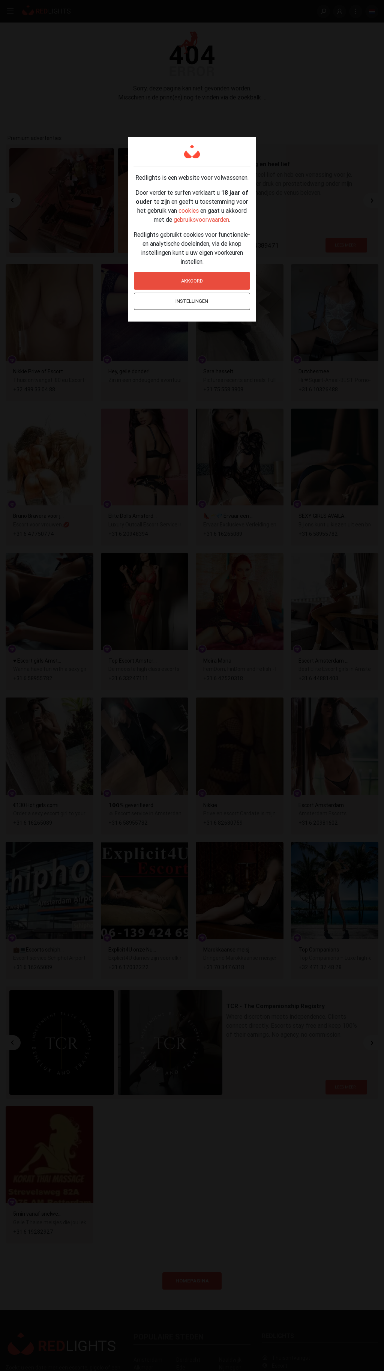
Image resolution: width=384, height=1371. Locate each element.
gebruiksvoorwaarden (201, 219)
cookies (188, 210)
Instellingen (192, 301)
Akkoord (192, 281)
